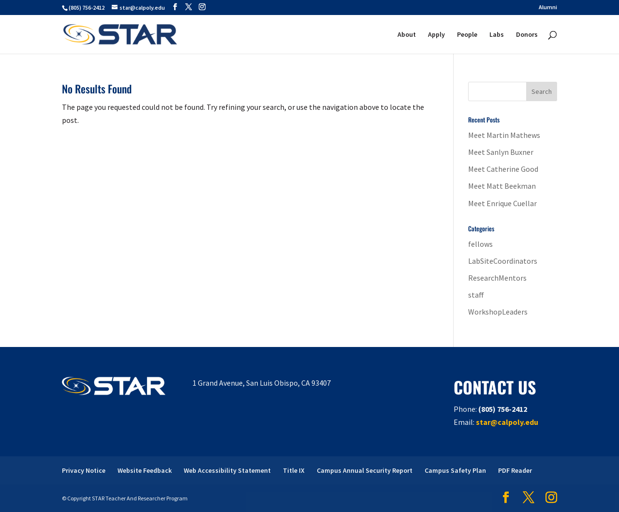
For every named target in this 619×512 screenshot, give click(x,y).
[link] (120, 33)
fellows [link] (480, 244)
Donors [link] (527, 35)
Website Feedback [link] (145, 470)
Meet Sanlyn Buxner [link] (500, 152)
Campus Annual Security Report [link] (365, 470)
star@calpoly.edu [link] (507, 422)
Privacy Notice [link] (83, 470)
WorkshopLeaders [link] (498, 311)
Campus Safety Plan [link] (455, 470)
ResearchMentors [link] (497, 278)
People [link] (467, 35)
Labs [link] (496, 35)
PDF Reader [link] (515, 470)
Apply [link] (436, 35)
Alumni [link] (548, 7)
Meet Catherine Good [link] (503, 169)
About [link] (407, 35)
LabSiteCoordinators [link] (502, 261)
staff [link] (476, 295)
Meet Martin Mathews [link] (504, 135)
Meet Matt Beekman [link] (502, 186)
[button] (175, 7)
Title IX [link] (294, 470)
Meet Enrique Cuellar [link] (502, 203)
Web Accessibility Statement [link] (227, 470)
